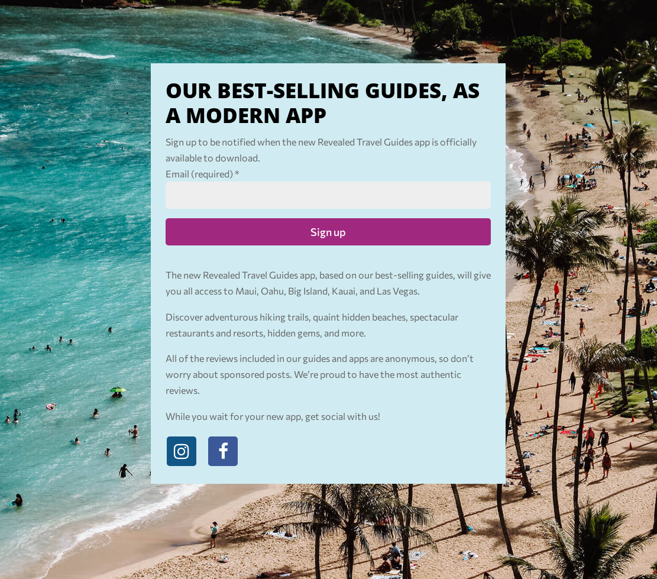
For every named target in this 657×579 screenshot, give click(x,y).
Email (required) (203, 173)
